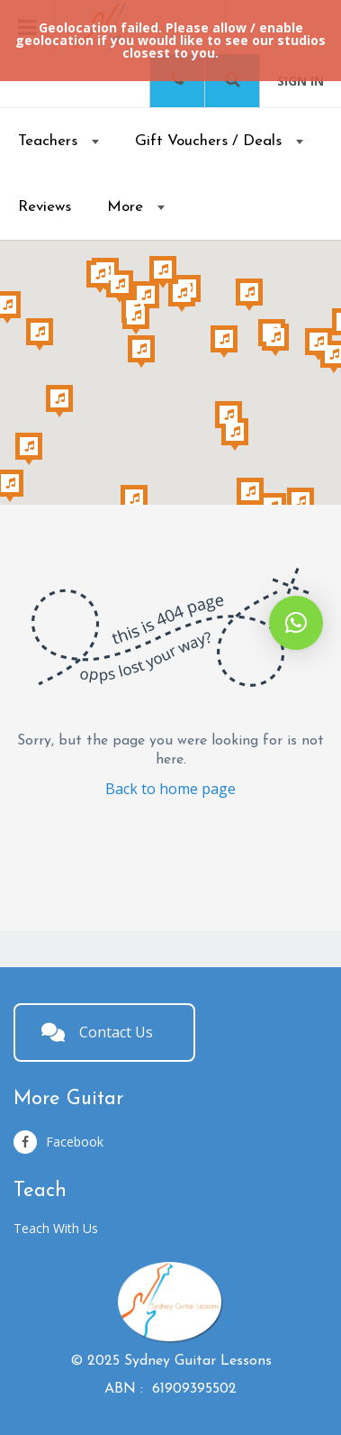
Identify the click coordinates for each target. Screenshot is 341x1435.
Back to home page (170, 789)
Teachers (47, 141)
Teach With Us (55, 1228)
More (125, 207)
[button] (296, 623)
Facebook (58, 1142)
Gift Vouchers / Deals (208, 141)
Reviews (44, 207)
